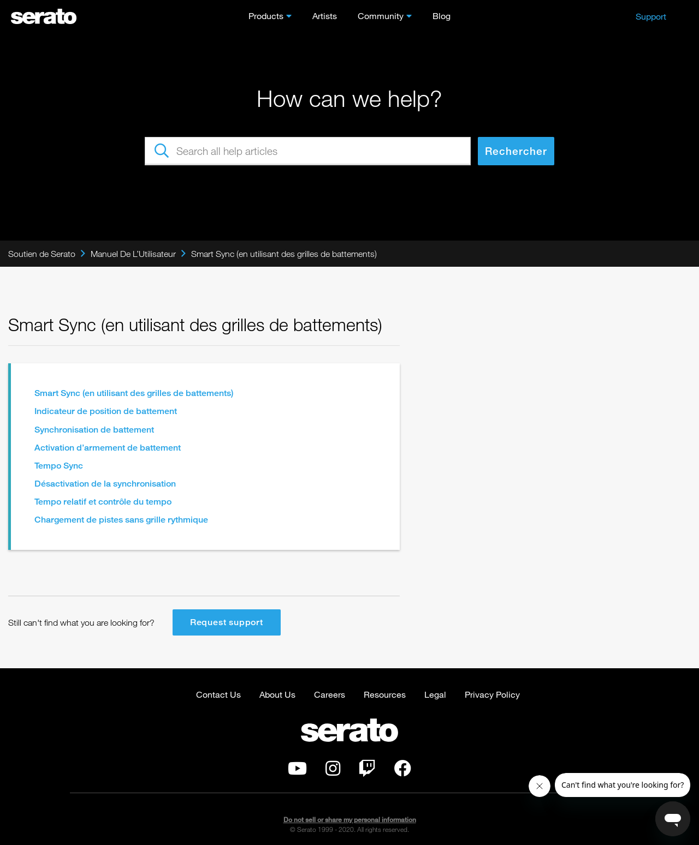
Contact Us (218, 694)
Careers (329, 694)
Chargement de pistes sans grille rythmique (121, 519)
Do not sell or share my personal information (349, 820)
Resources (385, 694)
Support (651, 16)
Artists (324, 15)
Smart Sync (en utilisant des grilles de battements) (284, 254)
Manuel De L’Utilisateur (133, 254)
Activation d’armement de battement (107, 447)
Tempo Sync (58, 465)
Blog (442, 15)
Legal (435, 694)
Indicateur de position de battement (105, 411)
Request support (226, 622)
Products (265, 15)
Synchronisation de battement (94, 429)
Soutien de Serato (41, 254)
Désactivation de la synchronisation (105, 483)
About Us (277, 694)
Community (381, 15)
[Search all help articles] (308, 151)
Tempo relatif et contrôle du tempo (102, 501)
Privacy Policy (492, 694)
